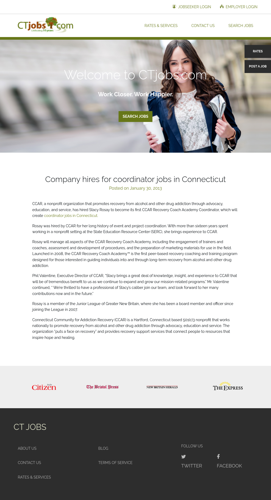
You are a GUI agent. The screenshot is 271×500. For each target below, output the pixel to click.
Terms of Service (115, 463)
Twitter (191, 466)
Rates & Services (161, 25)
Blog (103, 448)
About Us (27, 448)
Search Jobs (240, 25)
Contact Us (203, 25)
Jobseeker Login (191, 6)
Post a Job (258, 66)
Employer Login (239, 6)
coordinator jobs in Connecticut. (71, 215)
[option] (44, 387)
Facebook (229, 466)
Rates (258, 51)
